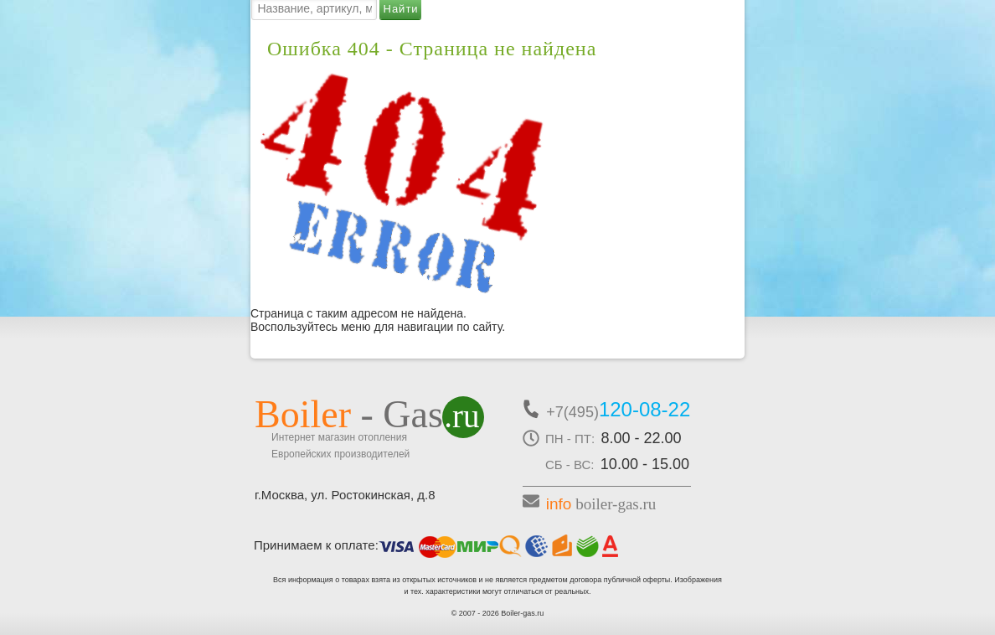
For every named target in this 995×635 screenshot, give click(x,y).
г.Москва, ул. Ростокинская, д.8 (345, 495)
